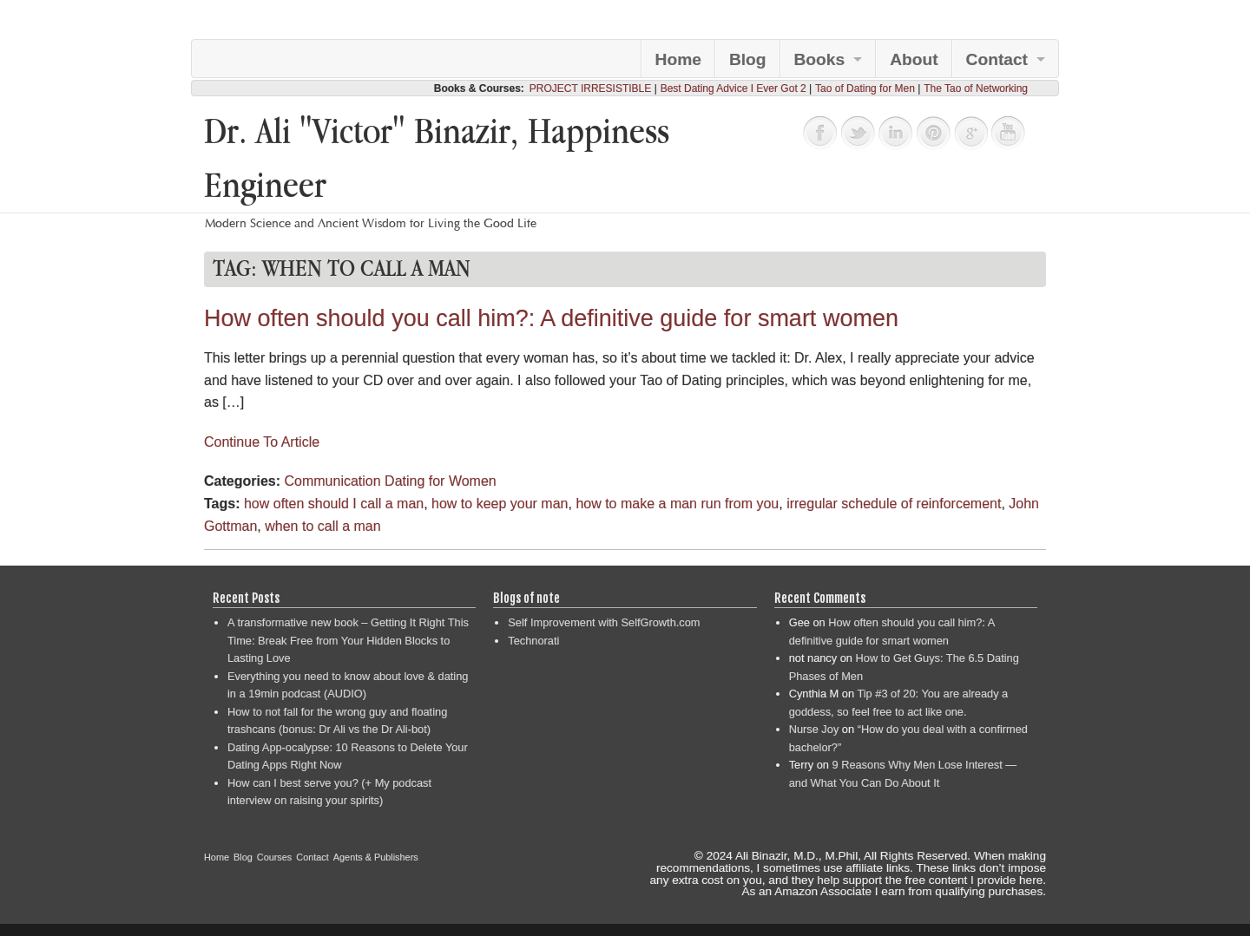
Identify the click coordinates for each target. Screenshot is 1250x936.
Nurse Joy (814, 729)
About (914, 59)
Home (678, 59)
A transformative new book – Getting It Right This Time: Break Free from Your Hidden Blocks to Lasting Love (348, 640)
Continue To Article (261, 442)
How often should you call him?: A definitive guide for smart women (551, 318)
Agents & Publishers (375, 857)
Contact (997, 59)
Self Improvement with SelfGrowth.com (604, 622)
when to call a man (322, 526)
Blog (747, 59)
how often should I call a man (334, 503)
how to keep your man (499, 503)
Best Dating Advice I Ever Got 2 (733, 88)
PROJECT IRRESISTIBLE (590, 88)
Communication (332, 481)
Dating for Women (441, 481)
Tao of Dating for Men (865, 88)
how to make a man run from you (677, 503)
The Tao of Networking (976, 88)
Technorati (533, 640)
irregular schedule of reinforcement (893, 503)
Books (819, 59)
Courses (275, 857)
